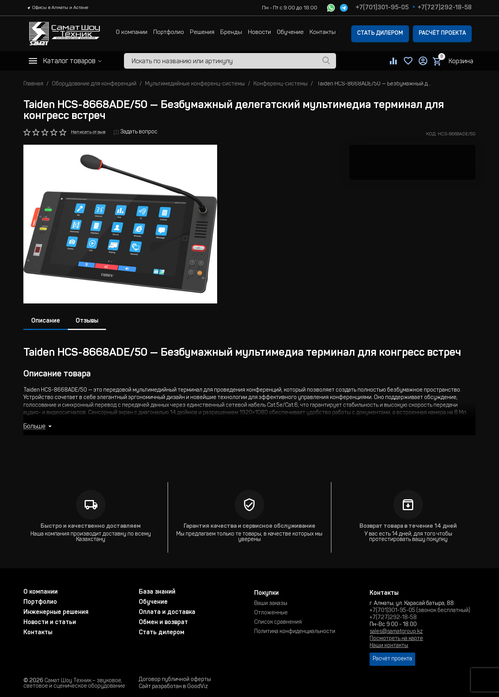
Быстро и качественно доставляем (91, 526)
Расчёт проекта (442, 33)
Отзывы (87, 321)
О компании (131, 32)
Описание (45, 321)
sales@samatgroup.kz (396, 632)
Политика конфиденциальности (294, 632)
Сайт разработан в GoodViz (173, 687)
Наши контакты (389, 646)
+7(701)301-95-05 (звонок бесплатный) (420, 611)
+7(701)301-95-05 (382, 8)
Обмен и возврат (163, 622)
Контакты (323, 32)
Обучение (290, 32)
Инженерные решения (55, 612)
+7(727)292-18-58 (445, 8)
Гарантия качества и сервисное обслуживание (249, 526)
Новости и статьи (49, 622)
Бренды (231, 32)
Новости (259, 32)
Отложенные (271, 613)
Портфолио (168, 32)
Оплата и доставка (167, 612)
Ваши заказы (270, 604)
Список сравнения (278, 622)
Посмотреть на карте (396, 639)
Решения (202, 32)
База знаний (157, 592)
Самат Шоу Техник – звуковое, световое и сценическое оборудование (74, 683)
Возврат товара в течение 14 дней (408, 526)
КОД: (431, 134)
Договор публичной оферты (175, 680)
